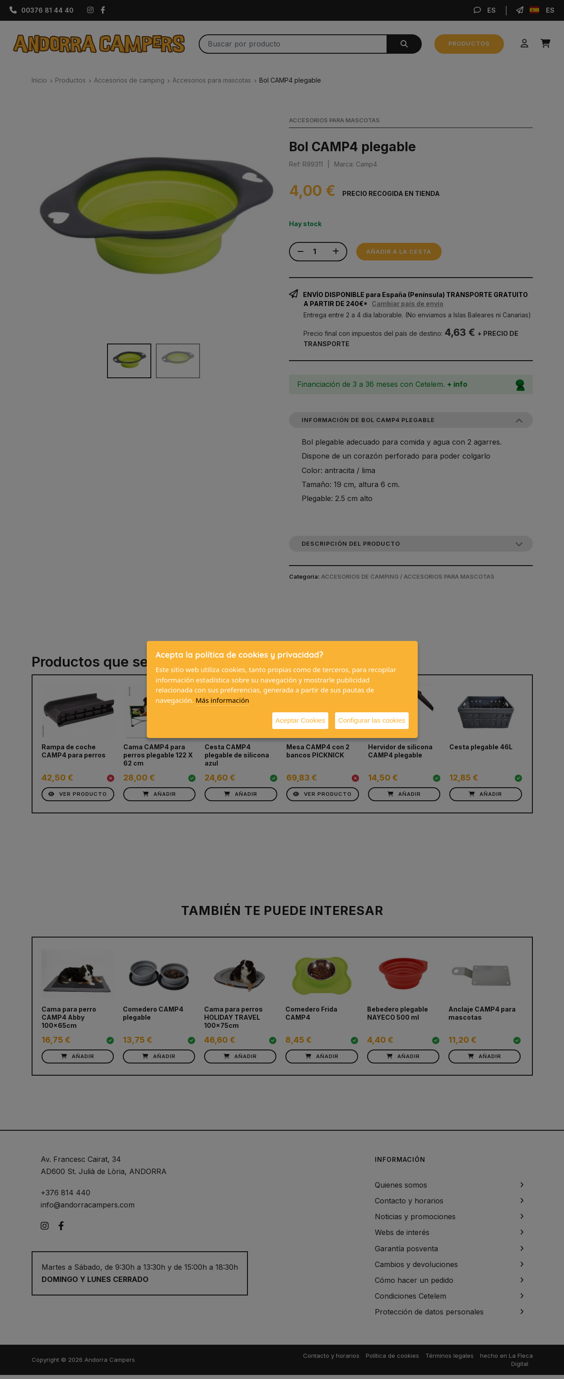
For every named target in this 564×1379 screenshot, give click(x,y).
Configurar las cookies (371, 720)
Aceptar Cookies (300, 720)
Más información (222, 700)
